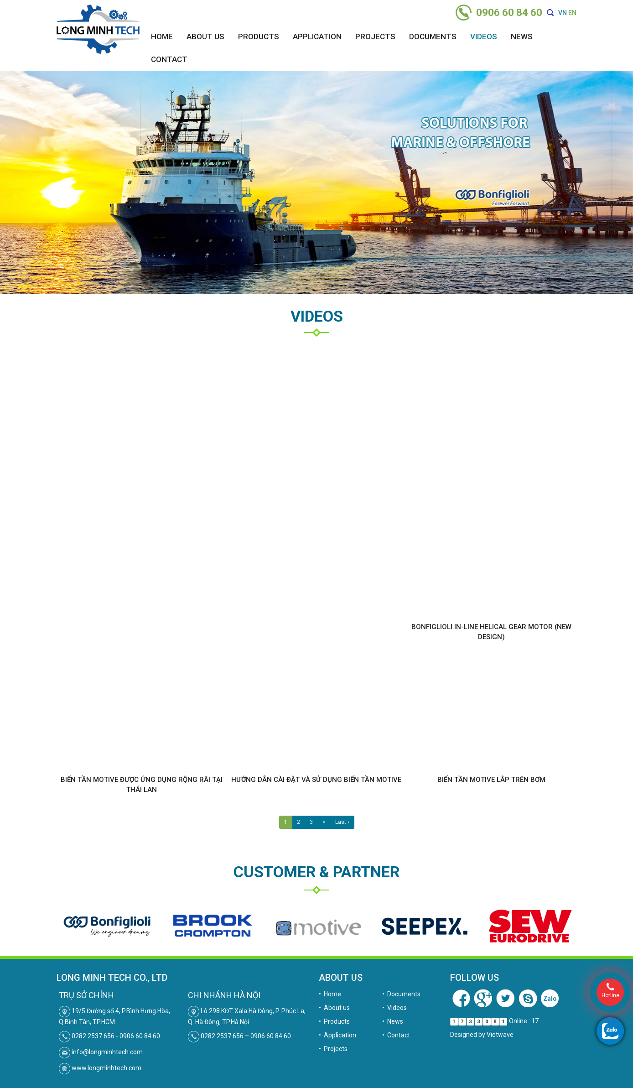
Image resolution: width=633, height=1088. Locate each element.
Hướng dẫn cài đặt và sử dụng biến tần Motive (316, 780)
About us (205, 36)
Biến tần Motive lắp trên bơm (491, 780)
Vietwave (500, 1034)
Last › (342, 822)
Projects (375, 36)
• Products (334, 1021)
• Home (330, 994)
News (522, 36)
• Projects (333, 1048)
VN (562, 12)
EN (572, 12)
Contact (169, 59)
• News (392, 1021)
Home (162, 36)
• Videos (394, 1007)
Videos (483, 36)
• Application (337, 1035)
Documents (433, 36)
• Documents (401, 994)
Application (317, 36)
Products (258, 36)
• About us (334, 1007)
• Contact (396, 1035)
